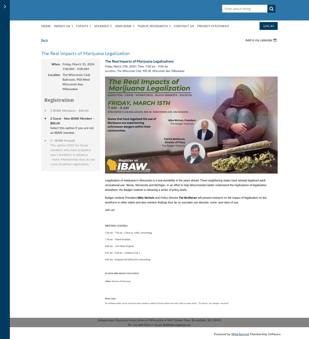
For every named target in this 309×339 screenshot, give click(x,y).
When (55, 64)
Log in (268, 26)
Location (54, 75)
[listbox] (261, 40)
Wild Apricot (240, 334)
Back (44, 40)
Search (271, 9)
